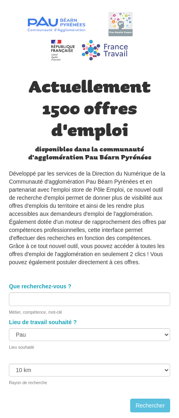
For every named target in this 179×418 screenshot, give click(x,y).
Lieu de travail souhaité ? (43, 322)
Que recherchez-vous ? (40, 286)
